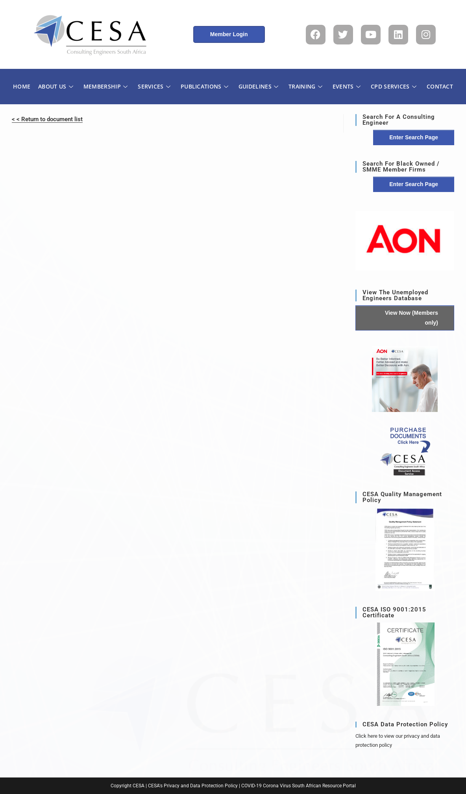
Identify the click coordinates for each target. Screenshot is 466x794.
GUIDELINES (258, 86)
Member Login (229, 34)
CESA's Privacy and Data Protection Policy (193, 785)
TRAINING (305, 86)
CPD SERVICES (393, 86)
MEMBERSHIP (105, 86)
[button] (404, 240)
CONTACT (440, 86)
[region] (404, 240)
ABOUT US (55, 86)
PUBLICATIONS (204, 86)
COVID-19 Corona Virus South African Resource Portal (298, 785)
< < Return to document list (47, 119)
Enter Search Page (413, 137)
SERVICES (154, 86)
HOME (21, 86)
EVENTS (347, 86)
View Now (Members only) (411, 318)
